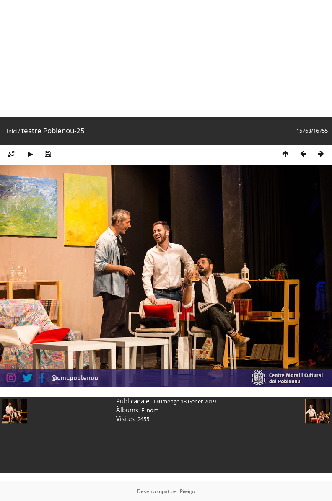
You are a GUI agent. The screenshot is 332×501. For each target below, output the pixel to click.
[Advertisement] (109, 58)
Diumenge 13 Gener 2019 (185, 401)
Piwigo (187, 491)
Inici (12, 131)
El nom (149, 410)
